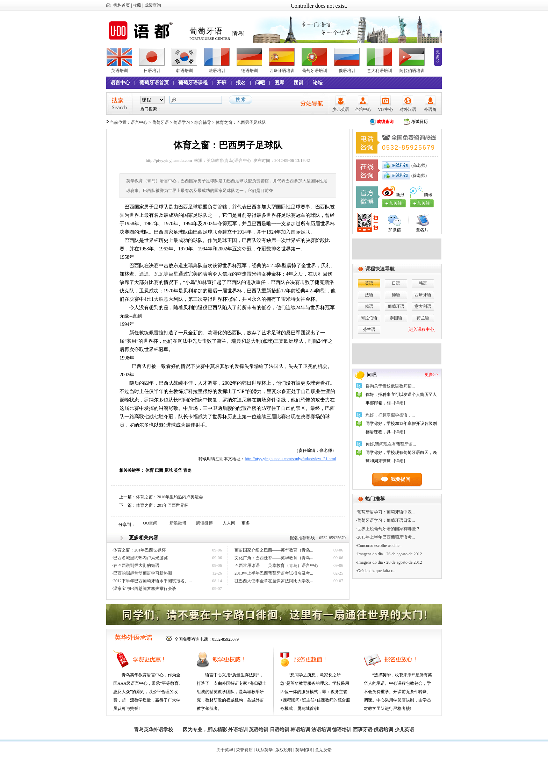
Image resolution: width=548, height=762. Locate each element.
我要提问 (400, 479)
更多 (438, 54)
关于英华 (224, 749)
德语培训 (249, 70)
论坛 (318, 82)
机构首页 (121, 5)
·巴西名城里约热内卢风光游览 (140, 557)
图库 (279, 82)
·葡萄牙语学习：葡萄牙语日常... (385, 520)
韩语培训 (184, 70)
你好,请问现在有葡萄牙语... (391, 444)
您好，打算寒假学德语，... (390, 415)
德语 (396, 294)
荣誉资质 (244, 749)
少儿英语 (340, 109)
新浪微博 (178, 523)
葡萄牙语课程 (193, 82)
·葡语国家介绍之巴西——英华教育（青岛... (273, 550)
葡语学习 (181, 122)
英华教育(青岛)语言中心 (229, 160)
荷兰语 (423, 317)
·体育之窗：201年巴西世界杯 (139, 550)
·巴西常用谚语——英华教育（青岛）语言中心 (275, 565)
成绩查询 (152, 5)
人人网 (229, 523)
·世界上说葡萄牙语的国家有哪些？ (388, 528)
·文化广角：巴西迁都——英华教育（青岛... (273, 557)
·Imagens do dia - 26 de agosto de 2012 (389, 553)
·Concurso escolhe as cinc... (379, 545)
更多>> (431, 374)
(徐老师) (418, 175)
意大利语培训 (379, 70)
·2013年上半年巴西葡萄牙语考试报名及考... (273, 573)
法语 (369, 294)
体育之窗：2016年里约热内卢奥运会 (169, 496)
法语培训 (217, 70)
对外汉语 (407, 109)
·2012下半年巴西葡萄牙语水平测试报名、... (152, 580)
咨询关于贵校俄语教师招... (390, 386)
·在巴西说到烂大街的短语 (135, 565)
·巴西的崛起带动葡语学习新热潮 (142, 573)
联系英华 (264, 749)
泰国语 (396, 317)
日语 (396, 283)
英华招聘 (303, 749)
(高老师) (418, 165)
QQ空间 (150, 523)
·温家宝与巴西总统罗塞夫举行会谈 (144, 588)
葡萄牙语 (160, 122)
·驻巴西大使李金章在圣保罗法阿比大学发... (273, 580)
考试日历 (419, 121)
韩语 (423, 283)
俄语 (369, 306)
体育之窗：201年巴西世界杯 (162, 505)
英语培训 (119, 70)
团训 (298, 82)
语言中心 (120, 82)
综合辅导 (202, 122)
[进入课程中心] (421, 329)
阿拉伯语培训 (412, 70)
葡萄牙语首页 (154, 82)
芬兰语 (369, 329)
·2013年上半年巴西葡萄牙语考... (385, 537)
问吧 (260, 82)
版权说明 (283, 749)
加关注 (423, 203)
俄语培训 (347, 70)
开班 (221, 82)
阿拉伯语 (369, 317)
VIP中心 (385, 109)
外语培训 (238, 729)
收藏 (137, 5)
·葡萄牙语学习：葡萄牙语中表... (385, 512)
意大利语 (422, 306)
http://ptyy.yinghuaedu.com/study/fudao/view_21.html (290, 458)
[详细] (399, 402)
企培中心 (363, 109)
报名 (241, 82)
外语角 (430, 109)
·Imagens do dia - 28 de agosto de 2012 (389, 562)
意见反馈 (323, 749)
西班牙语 (422, 294)
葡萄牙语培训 (314, 70)
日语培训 (152, 70)
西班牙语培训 (282, 70)
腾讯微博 (204, 523)
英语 (369, 283)
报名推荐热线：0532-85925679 (318, 537)
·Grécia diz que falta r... (376, 570)
